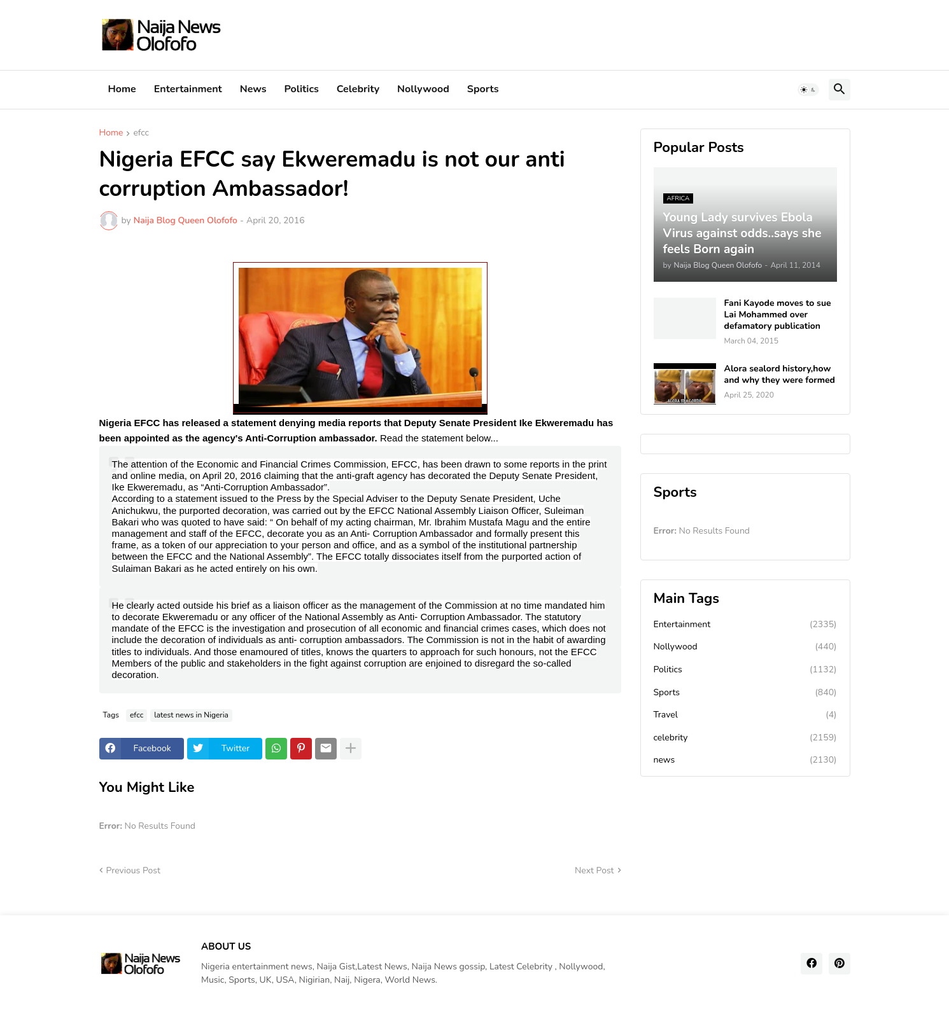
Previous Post (133, 870)
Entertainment (188, 89)
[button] (808, 89)
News (253, 89)
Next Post (594, 870)
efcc (141, 133)
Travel (745, 715)
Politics (302, 89)
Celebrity (358, 89)
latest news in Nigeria (191, 715)
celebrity (745, 737)
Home (122, 89)
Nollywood (423, 89)
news (745, 760)
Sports (483, 89)
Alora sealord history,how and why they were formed (780, 374)
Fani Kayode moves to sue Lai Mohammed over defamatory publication (777, 315)
